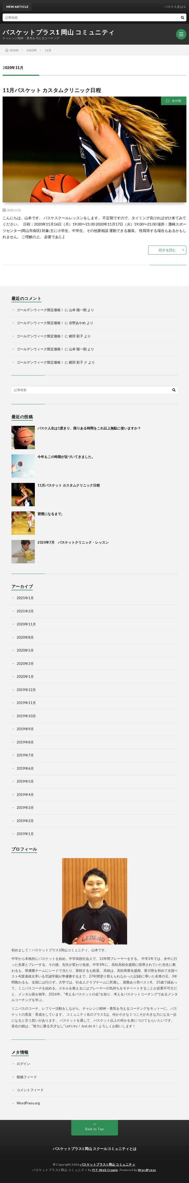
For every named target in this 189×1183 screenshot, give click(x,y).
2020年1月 (25, 676)
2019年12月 (26, 690)
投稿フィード (27, 1077)
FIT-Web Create (105, 1170)
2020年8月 (25, 637)
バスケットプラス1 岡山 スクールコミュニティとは (94, 1148)
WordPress (147, 1170)
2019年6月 (25, 768)
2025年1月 (25, 598)
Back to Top (94, 1129)
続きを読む (167, 250)
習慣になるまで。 (50, 514)
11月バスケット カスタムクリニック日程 (52, 90)
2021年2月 (25, 611)
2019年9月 (25, 729)
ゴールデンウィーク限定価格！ (40, 310)
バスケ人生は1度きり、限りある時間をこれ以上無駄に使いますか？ (89, 428)
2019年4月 (25, 794)
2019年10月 (26, 716)
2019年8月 (25, 742)
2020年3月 (25, 663)
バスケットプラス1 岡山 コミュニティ (59, 32)
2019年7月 (25, 755)
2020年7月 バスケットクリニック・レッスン (73, 542)
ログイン (23, 1064)
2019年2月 (25, 821)
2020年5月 (25, 650)
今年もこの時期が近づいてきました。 (66, 457)
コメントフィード (30, 1090)
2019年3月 (25, 807)
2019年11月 (26, 703)
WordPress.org (28, 1103)
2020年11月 (26, 624)
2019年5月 (25, 781)
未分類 (176, 101)
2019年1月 (25, 834)
